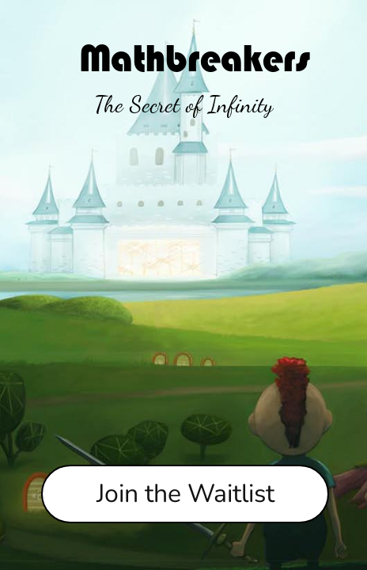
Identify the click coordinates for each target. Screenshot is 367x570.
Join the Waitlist (185, 494)
